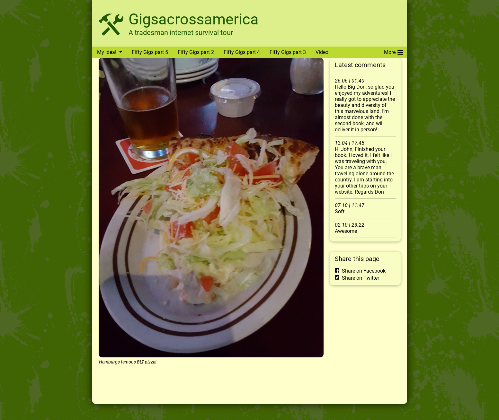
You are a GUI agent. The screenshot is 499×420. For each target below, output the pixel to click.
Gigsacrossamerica (194, 19)
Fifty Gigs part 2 (196, 52)
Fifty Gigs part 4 (242, 52)
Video (322, 52)
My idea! (106, 52)
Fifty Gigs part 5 (150, 52)
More (393, 51)
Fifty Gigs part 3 (288, 52)
